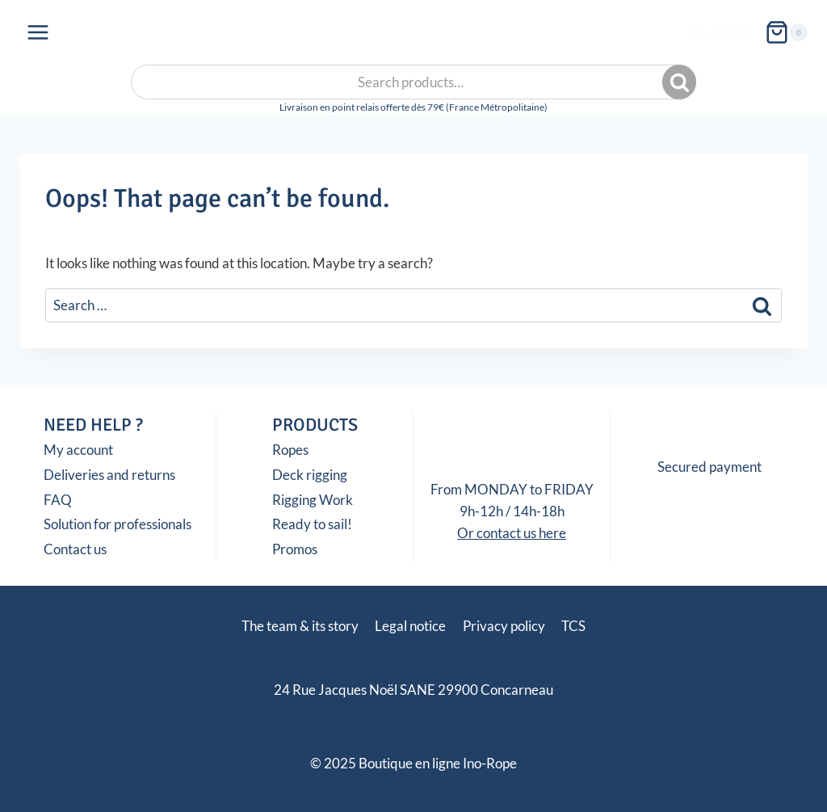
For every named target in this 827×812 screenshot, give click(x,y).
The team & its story (300, 625)
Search (680, 82)
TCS (573, 625)
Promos (294, 549)
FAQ (58, 499)
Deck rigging (309, 474)
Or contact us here (511, 532)
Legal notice (410, 625)
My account (721, 32)
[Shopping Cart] (786, 32)
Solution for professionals (117, 523)
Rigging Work (312, 499)
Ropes (290, 449)
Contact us (75, 549)
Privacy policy (504, 625)
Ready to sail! (312, 523)
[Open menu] (38, 31)
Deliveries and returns (109, 474)
